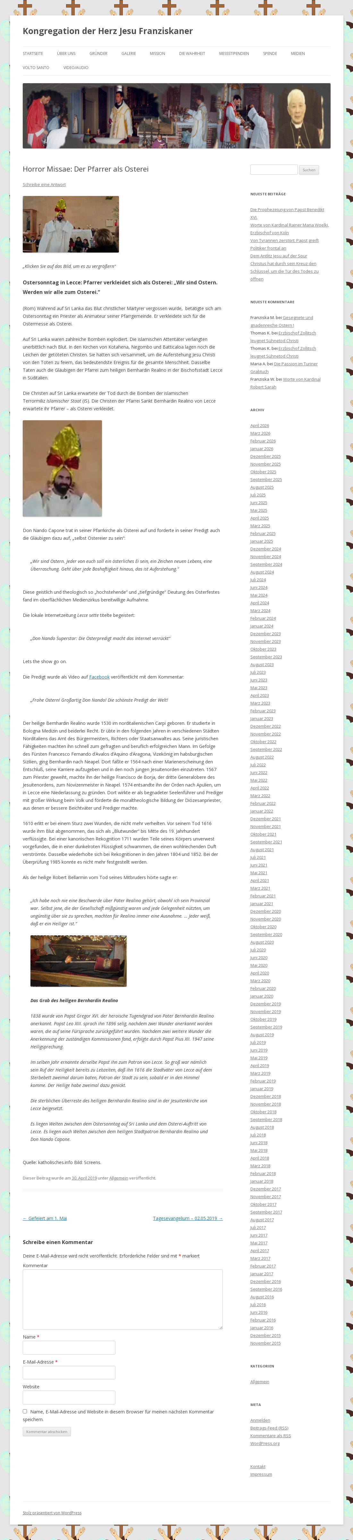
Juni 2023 (258, 680)
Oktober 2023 (263, 649)
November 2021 (265, 826)
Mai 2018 (258, 1150)
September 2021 (266, 842)
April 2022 (259, 788)
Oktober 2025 (263, 472)
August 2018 (262, 1127)
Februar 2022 (263, 803)
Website (31, 1387)
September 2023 (266, 657)
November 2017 (265, 1196)
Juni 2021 (258, 865)
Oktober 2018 (263, 1112)
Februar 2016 (263, 1320)
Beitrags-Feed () (269, 1428)
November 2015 (265, 1343)
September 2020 (266, 934)
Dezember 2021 (265, 819)
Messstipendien (234, 53)
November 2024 (265, 556)
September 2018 (266, 1119)
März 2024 (260, 610)
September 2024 (266, 564)
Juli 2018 (258, 1135)
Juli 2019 (258, 1042)
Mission (157, 53)
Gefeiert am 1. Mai (45, 1218)
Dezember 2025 (265, 456)
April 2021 (259, 880)
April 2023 (259, 695)
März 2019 (260, 1073)
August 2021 (262, 849)
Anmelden (260, 1420)
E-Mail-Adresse (40, 1362)
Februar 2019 (263, 1081)
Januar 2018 (261, 1181)
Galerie (129, 53)
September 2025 (266, 479)
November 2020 (265, 919)
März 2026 (260, 433)
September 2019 (266, 1027)
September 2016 (266, 1289)
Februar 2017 (263, 1266)
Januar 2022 (261, 811)
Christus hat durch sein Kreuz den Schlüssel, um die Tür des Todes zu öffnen (284, 271)
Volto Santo (36, 67)
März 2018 (260, 1166)
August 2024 (262, 572)
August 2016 (262, 1297)
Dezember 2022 (265, 726)
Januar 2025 (261, 541)
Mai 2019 (258, 1058)
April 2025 (259, 518)
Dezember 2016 (265, 1281)
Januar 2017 (261, 1274)
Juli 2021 (258, 857)
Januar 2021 (261, 903)
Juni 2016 (258, 1312)
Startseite (33, 53)
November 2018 (265, 1104)
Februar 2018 (263, 1173)
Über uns (66, 53)
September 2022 (266, 749)
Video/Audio (75, 67)
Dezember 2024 (265, 549)
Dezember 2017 (265, 1189)
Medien (298, 53)
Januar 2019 (261, 1088)
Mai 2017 (258, 1243)
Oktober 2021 (263, 834)
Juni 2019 (258, 1050)
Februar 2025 (263, 533)
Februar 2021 (263, 896)
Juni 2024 (258, 587)
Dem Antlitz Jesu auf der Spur (278, 256)
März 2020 (260, 981)
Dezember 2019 (265, 1004)
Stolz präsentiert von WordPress (52, 1513)
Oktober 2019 (263, 1019)
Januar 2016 (261, 1328)
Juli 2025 (258, 495)
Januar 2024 (261, 626)
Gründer (98, 53)
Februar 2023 (263, 711)
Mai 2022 (258, 780)
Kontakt (257, 1466)
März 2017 (260, 1258)
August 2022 (262, 757)
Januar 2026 (261, 448)
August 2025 (262, 487)
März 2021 (260, 888)
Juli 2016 (258, 1304)
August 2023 (262, 664)
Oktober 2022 (263, 741)
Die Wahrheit (192, 53)
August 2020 (262, 942)
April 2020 (259, 973)
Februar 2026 (263, 441)
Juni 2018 (258, 1142)
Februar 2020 (263, 988)
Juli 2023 (258, 672)
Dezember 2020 (265, 911)
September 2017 (266, 1212)
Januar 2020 (261, 996)
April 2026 (259, 425)
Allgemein (118, 1178)
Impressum (261, 1474)
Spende (270, 53)
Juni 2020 (258, 957)
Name (31, 1337)
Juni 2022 (258, 772)
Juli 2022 (258, 765)
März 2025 (260, 526)
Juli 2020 (258, 950)
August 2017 (262, 1220)
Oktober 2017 (263, 1204)
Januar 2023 (261, 718)
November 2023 (265, 641)
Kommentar (35, 1265)
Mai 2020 (258, 965)
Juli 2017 (258, 1227)
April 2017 (259, 1250)
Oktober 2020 (263, 927)
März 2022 (260, 795)
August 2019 (262, 1034)
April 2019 (259, 1065)
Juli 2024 (258, 580)
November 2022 (265, 734)
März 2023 (260, 703)
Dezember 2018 (265, 1096)
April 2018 (259, 1158)
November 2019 (265, 1011)
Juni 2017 (258, 1235)
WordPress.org (265, 1443)
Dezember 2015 (265, 1335)
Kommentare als (270, 1435)
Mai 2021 (258, 873)
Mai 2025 (258, 510)
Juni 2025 (258, 502)
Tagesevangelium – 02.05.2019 (188, 1218)
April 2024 (259, 603)
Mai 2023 (258, 687)
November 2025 (265, 464)
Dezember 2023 (265, 633)
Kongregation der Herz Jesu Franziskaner (108, 31)
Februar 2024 (263, 618)
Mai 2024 (258, 595)
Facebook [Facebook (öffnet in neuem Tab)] (99, 677)
